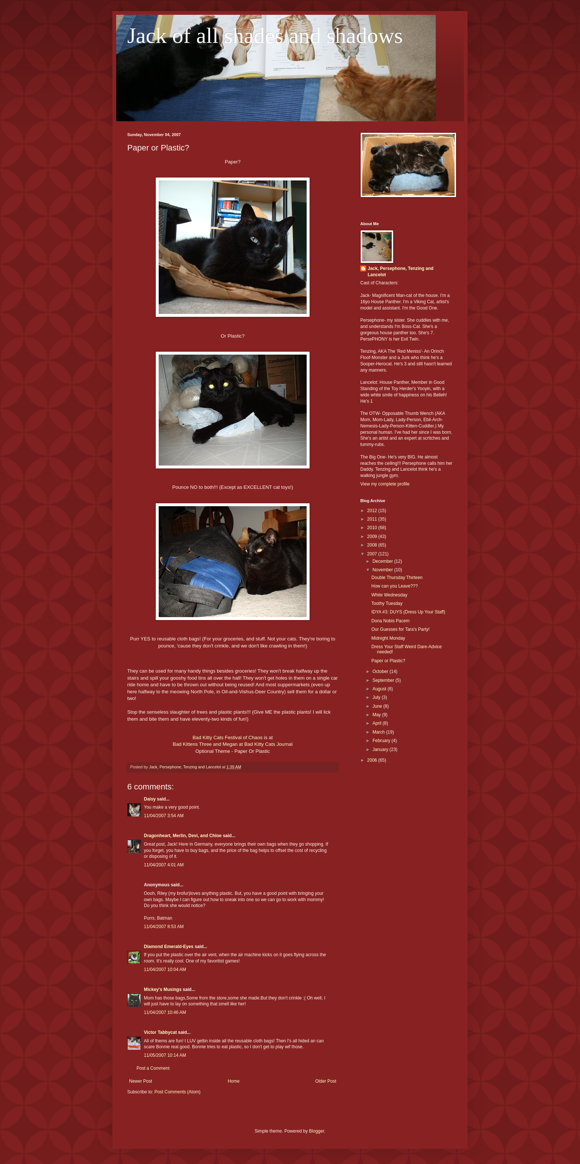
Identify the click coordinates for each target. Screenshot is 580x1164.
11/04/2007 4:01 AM (163, 864)
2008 (372, 545)
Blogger (316, 1131)
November (383, 569)
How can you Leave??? (394, 586)
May (377, 714)
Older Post (325, 1081)
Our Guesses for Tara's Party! (400, 629)
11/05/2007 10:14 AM (165, 1055)
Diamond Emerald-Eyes (168, 946)
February (381, 740)
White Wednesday (389, 595)
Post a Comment (152, 1068)
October (381, 671)
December (383, 561)
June (377, 706)
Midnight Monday (388, 638)
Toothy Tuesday (386, 603)
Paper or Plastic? (388, 660)
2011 (372, 519)
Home (234, 1081)
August (380, 688)
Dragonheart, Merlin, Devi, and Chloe (183, 835)
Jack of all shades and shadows (265, 35)
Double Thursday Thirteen (396, 577)
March (379, 732)
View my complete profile (384, 484)
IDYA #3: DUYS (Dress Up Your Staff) (408, 612)
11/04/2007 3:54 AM (163, 815)
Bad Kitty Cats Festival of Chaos (228, 737)
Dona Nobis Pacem (390, 620)
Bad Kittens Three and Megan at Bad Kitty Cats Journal (233, 744)
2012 (372, 510)
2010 (372, 527)
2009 (372, 536)
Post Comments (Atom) (177, 1091)
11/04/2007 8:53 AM (163, 926)
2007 (372, 553)
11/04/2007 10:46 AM (165, 1012)
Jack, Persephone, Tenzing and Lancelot (401, 271)
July (377, 697)
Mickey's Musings (163, 989)
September (383, 680)
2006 (372, 760)
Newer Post (140, 1081)
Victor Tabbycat (160, 1032)
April (377, 723)
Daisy (150, 799)
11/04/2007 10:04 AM (165, 969)
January (381, 749)
